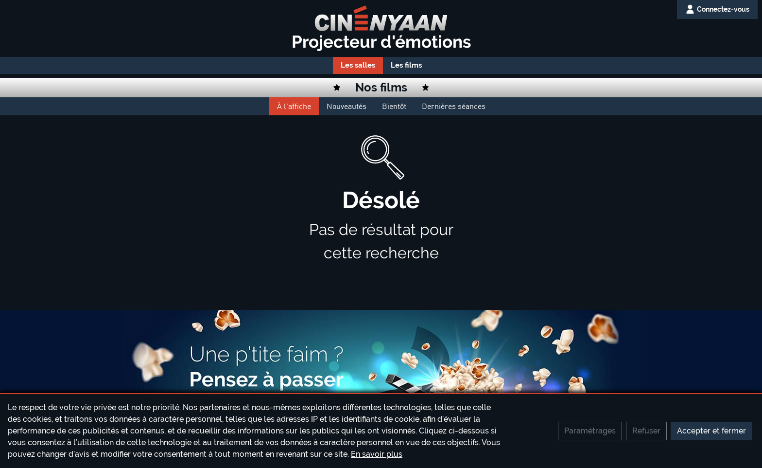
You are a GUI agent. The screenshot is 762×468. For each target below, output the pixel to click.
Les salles (358, 65)
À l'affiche (294, 105)
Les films (406, 65)
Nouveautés (346, 105)
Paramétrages (590, 430)
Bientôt (394, 105)
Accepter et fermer (711, 430)
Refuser (646, 430)
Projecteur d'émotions (381, 42)
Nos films (381, 87)
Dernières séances (453, 105)
